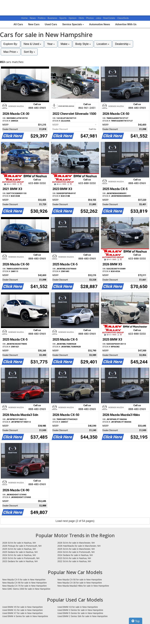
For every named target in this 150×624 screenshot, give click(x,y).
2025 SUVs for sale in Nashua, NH (19, 549)
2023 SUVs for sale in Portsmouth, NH (20, 558)
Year (51, 43)
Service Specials (73, 24)
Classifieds (123, 18)
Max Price (10, 51)
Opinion (73, 18)
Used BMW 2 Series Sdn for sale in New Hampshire (82, 616)
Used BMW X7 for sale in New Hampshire (22, 613)
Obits (82, 18)
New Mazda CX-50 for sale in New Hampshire (79, 579)
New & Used (32, 43)
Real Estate (109, 18)
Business (53, 18)
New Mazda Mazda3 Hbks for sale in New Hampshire (83, 586)
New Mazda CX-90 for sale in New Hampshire (24, 582)
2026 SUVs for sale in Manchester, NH (76, 543)
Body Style (83, 43)
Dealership (122, 43)
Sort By (29, 51)
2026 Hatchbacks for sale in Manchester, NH (78, 546)
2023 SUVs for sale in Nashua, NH (74, 558)
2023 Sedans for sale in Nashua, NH (20, 561)
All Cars (18, 24)
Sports (63, 18)
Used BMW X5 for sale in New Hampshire (22, 607)
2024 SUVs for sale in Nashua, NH (19, 555)
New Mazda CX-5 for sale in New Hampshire (23, 579)
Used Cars (51, 24)
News (33, 18)
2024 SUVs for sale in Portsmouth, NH (76, 552)
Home (24, 18)
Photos (90, 18)
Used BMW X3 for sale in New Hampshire (77, 607)
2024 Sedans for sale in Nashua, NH (75, 555)
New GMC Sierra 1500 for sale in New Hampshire (26, 589)
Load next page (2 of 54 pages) (75, 521)
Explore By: (10, 43)
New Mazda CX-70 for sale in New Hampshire (24, 586)
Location (103, 43)
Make (65, 43)
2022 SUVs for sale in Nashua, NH (74, 561)
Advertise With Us (125, 24)
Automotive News (99, 24)
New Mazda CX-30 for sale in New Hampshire (79, 582)
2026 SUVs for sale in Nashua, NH (19, 543)
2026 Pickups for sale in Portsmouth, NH (21, 546)
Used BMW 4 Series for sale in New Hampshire (25, 616)
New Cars (33, 24)
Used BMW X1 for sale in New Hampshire (22, 610)
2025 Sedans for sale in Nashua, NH (20, 552)
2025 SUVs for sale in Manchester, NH (76, 549)
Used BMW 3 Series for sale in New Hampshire (80, 610)
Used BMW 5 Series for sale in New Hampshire (80, 613)
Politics (41, 18)
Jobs (99, 18)
